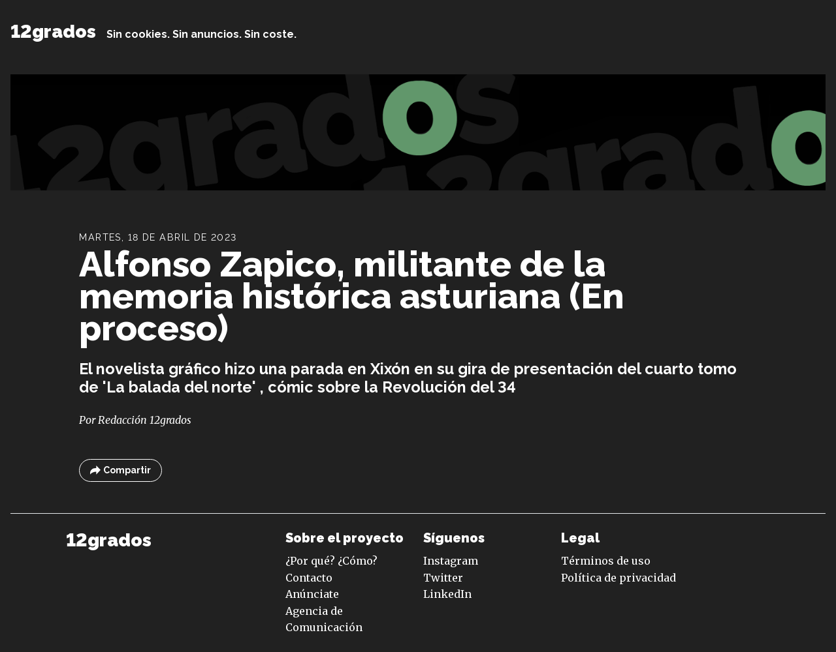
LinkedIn (447, 593)
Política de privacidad (618, 577)
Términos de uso (606, 560)
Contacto (308, 577)
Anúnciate (312, 593)
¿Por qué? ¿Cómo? (331, 560)
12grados (53, 31)
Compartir (120, 470)
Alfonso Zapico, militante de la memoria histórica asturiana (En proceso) (351, 296)
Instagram (450, 560)
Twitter (443, 577)
